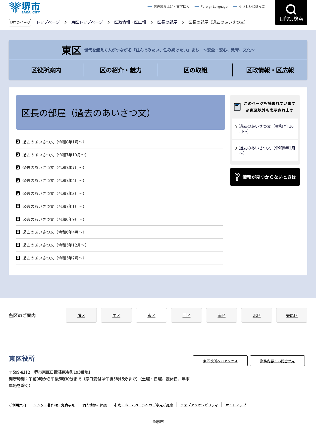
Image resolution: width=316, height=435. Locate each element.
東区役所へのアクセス (220, 360)
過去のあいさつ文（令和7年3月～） (54, 193)
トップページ (48, 22)
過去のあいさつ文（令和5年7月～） (54, 257)
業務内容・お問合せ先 (277, 360)
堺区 (81, 315)
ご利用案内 (17, 404)
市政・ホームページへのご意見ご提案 (143, 404)
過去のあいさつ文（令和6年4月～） (54, 232)
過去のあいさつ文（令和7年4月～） (54, 180)
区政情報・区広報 (130, 22)
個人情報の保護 (94, 404)
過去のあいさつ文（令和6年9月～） (54, 219)
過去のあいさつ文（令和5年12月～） (55, 245)
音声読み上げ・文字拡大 (171, 6)
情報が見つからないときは (269, 177)
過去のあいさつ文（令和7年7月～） (54, 167)
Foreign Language (214, 6)
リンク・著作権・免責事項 (54, 404)
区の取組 (195, 69)
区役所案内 (46, 69)
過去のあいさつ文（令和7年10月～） (55, 154)
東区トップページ (87, 22)
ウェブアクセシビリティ (199, 404)
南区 (222, 315)
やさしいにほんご (252, 6)
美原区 (292, 315)
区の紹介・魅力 (121, 69)
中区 (116, 315)
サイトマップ (235, 404)
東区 (152, 315)
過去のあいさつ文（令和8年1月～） (54, 141)
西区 (187, 315)
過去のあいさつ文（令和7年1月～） (54, 206)
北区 (257, 315)
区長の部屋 (167, 22)
